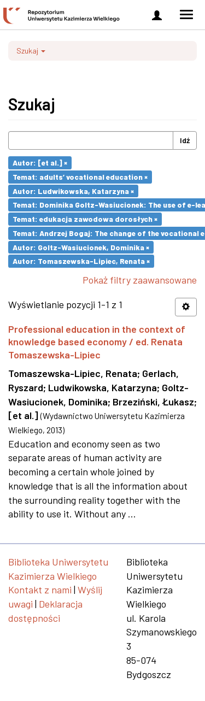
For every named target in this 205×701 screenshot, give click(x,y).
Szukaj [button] (30, 50)
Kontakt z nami (40, 590)
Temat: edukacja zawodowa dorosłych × (85, 218)
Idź (185, 140)
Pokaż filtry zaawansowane (140, 280)
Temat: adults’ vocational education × (80, 176)
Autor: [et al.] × (40, 162)
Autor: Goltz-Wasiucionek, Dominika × (81, 246)
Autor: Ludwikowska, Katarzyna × (73, 190)
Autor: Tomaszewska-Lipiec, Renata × (81, 261)
